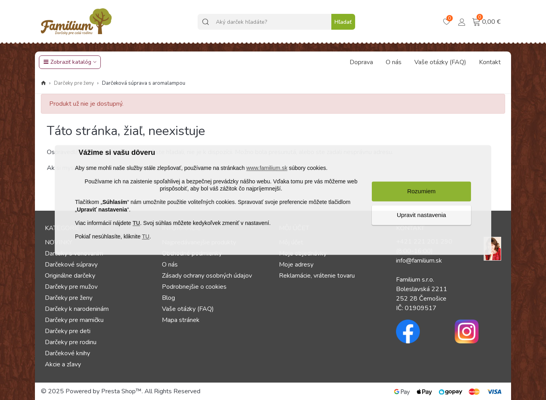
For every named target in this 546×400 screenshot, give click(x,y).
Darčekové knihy (67, 353)
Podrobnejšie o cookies (194, 286)
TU (136, 223)
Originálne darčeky (70, 275)
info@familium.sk (419, 260)
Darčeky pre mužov (71, 286)
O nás (394, 62)
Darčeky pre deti (67, 331)
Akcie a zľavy (63, 364)
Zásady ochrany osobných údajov (207, 275)
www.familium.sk (266, 168)
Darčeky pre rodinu (70, 342)
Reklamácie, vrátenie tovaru (317, 275)
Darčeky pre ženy (68, 297)
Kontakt (490, 62)
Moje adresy (296, 264)
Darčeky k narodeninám (77, 309)
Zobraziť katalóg (67, 62)
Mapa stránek (181, 320)
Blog (168, 297)
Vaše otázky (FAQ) (440, 62)
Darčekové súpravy (71, 264)
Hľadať (343, 22)
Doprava (361, 62)
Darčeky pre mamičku (74, 320)
